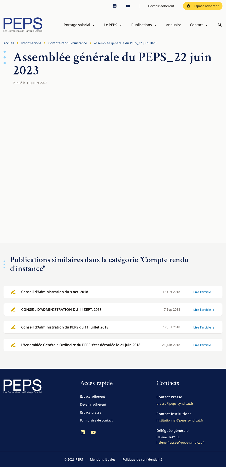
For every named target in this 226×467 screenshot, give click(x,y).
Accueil (9, 43)
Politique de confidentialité (142, 459)
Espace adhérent (203, 6)
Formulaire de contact (96, 420)
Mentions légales (102, 459)
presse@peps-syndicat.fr (174, 403)
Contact (196, 24)
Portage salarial (77, 24)
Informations (31, 43)
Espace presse (90, 412)
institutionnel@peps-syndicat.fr (179, 420)
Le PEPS (110, 24)
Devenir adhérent (161, 6)
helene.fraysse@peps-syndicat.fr (180, 442)
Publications (141, 24)
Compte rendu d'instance (67, 43)
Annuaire (173, 24)
